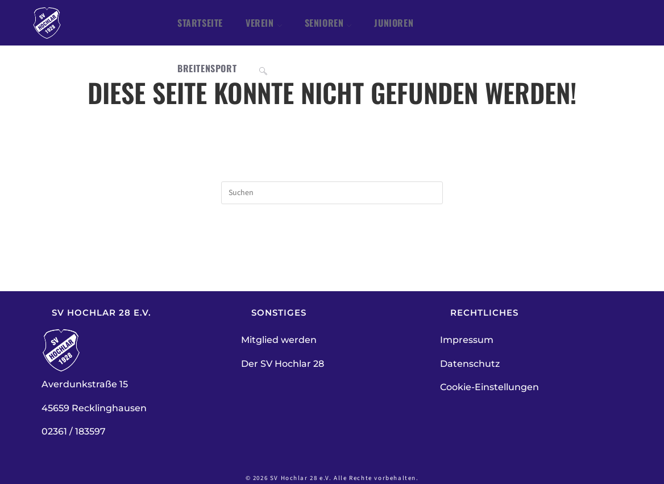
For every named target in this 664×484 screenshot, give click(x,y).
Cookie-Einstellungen (489, 387)
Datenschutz (470, 363)
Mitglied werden (279, 339)
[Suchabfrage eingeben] (332, 192)
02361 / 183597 (74, 431)
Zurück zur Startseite (332, 250)
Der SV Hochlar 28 (282, 363)
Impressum (466, 339)
